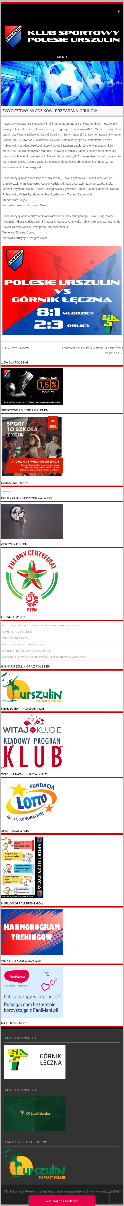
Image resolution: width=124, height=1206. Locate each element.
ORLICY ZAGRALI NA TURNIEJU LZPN (22, 644)
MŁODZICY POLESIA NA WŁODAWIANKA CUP (26, 651)
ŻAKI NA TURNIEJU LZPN (15, 638)
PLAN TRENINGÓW (15, 348)
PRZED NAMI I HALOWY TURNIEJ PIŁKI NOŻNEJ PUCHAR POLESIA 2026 (41, 625)
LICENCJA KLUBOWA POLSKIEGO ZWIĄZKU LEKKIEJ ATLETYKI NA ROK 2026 (43, 657)
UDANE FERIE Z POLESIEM (17, 632)
